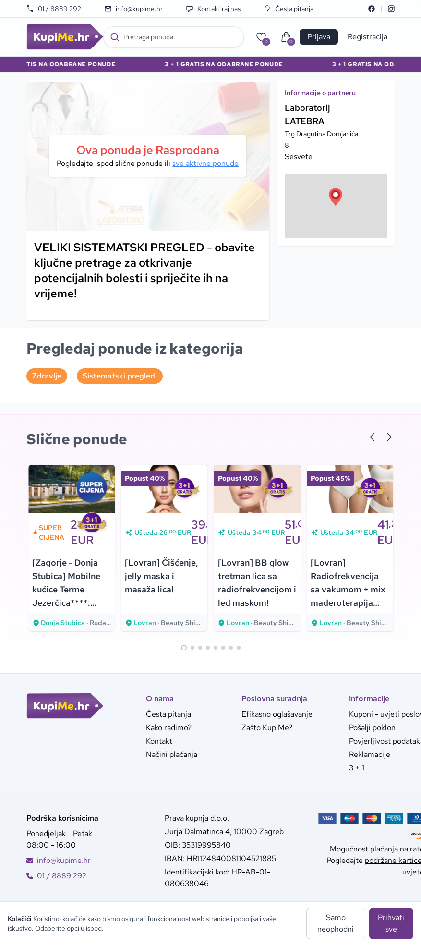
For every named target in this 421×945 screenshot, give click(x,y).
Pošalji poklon (372, 727)
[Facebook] (371, 8)
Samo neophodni (335, 923)
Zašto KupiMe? (266, 727)
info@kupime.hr (133, 8)
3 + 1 (356, 768)
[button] (335, 197)
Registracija (367, 37)
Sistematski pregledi (120, 376)
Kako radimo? (169, 727)
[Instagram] (391, 8)
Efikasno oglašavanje (277, 714)
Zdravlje (46, 376)
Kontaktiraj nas (213, 8)
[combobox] (173, 36)
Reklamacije (369, 754)
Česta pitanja (288, 8)
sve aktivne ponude (205, 163)
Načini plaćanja (171, 754)
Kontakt (159, 741)
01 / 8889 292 (53, 8)
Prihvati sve (391, 923)
